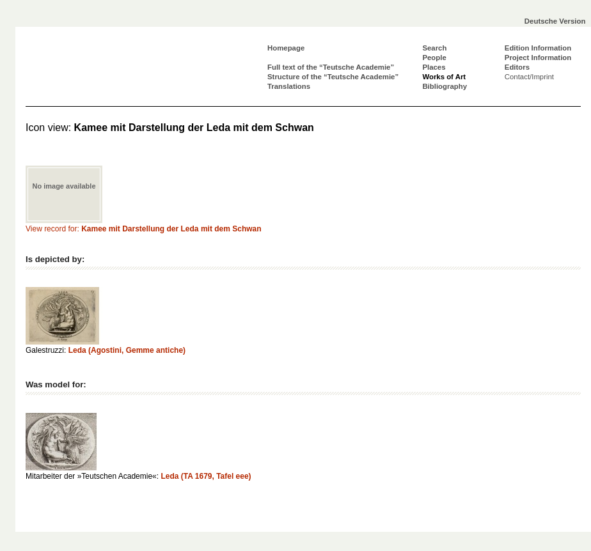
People (434, 57)
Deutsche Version (555, 21)
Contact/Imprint (529, 77)
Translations (288, 86)
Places (433, 67)
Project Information (538, 57)
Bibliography (444, 86)
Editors (517, 67)
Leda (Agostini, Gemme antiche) (126, 350)
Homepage (285, 48)
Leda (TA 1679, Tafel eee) (206, 476)
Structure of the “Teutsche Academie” (332, 77)
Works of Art (444, 77)
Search (434, 48)
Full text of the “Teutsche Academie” (330, 67)
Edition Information (538, 48)
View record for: (144, 228)
